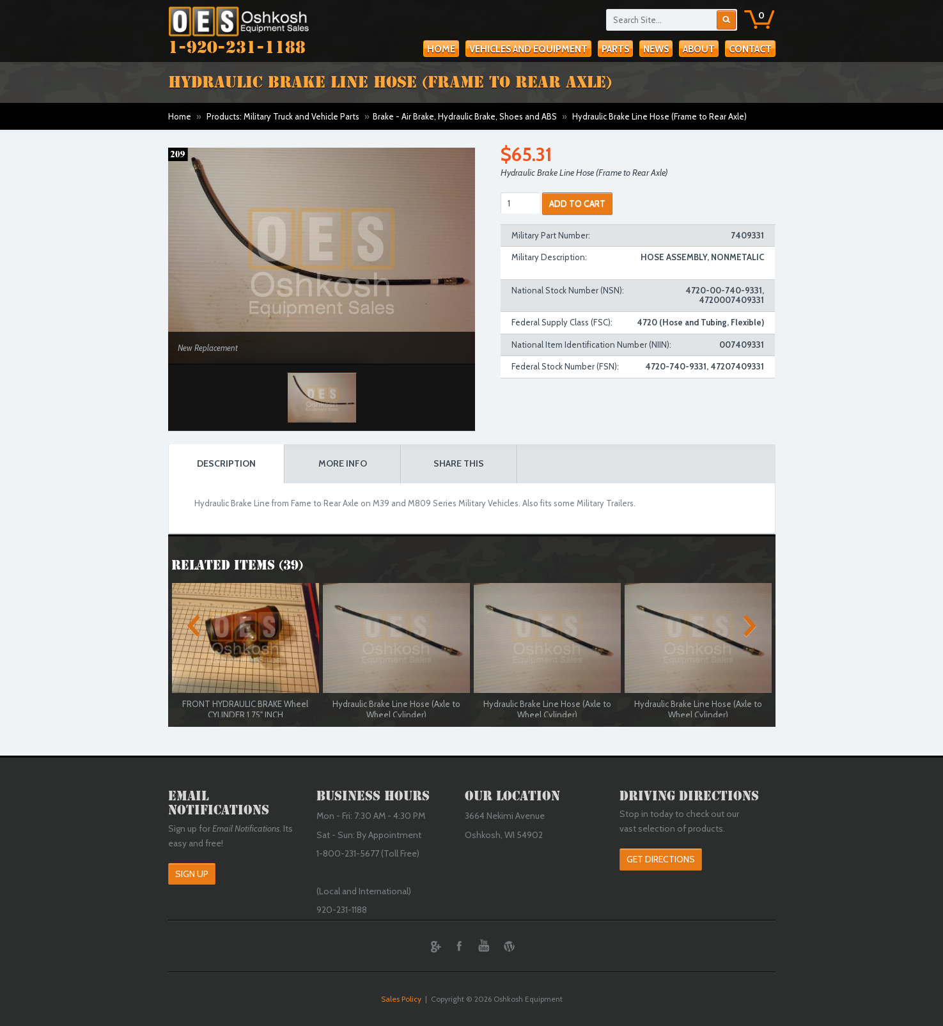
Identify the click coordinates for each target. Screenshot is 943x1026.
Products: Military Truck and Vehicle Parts (283, 116)
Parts (615, 49)
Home (441, 49)
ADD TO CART (577, 203)
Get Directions (661, 859)
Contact (750, 49)
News (656, 49)
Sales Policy (401, 999)
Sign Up (191, 874)
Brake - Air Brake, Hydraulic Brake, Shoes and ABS (465, 116)
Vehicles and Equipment (528, 49)
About (699, 49)
